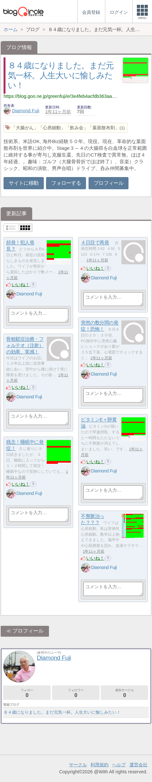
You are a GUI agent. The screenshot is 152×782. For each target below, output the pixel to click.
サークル (78, 764)
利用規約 (99, 764)
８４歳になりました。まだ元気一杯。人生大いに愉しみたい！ (61, 75)
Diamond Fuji (21, 110)
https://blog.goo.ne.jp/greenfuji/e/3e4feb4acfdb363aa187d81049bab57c (77, 96)
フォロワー (76, 693)
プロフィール (108, 183)
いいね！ (21, 284)
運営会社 (138, 764)
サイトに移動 (23, 183)
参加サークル (124, 693)
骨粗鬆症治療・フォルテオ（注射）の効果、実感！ (24, 345)
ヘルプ (119, 764)
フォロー (27, 693)
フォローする (66, 183)
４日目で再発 (95, 242)
